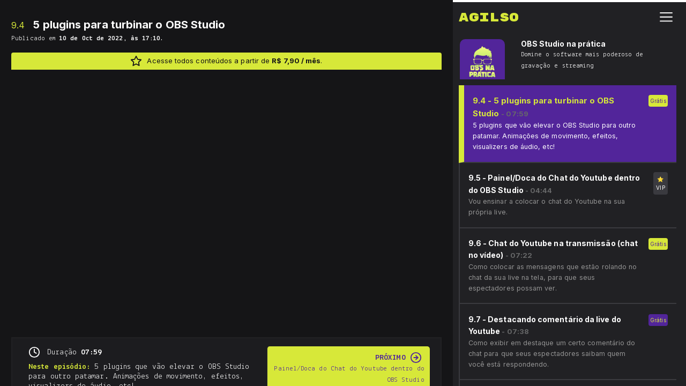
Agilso (489, 15)
